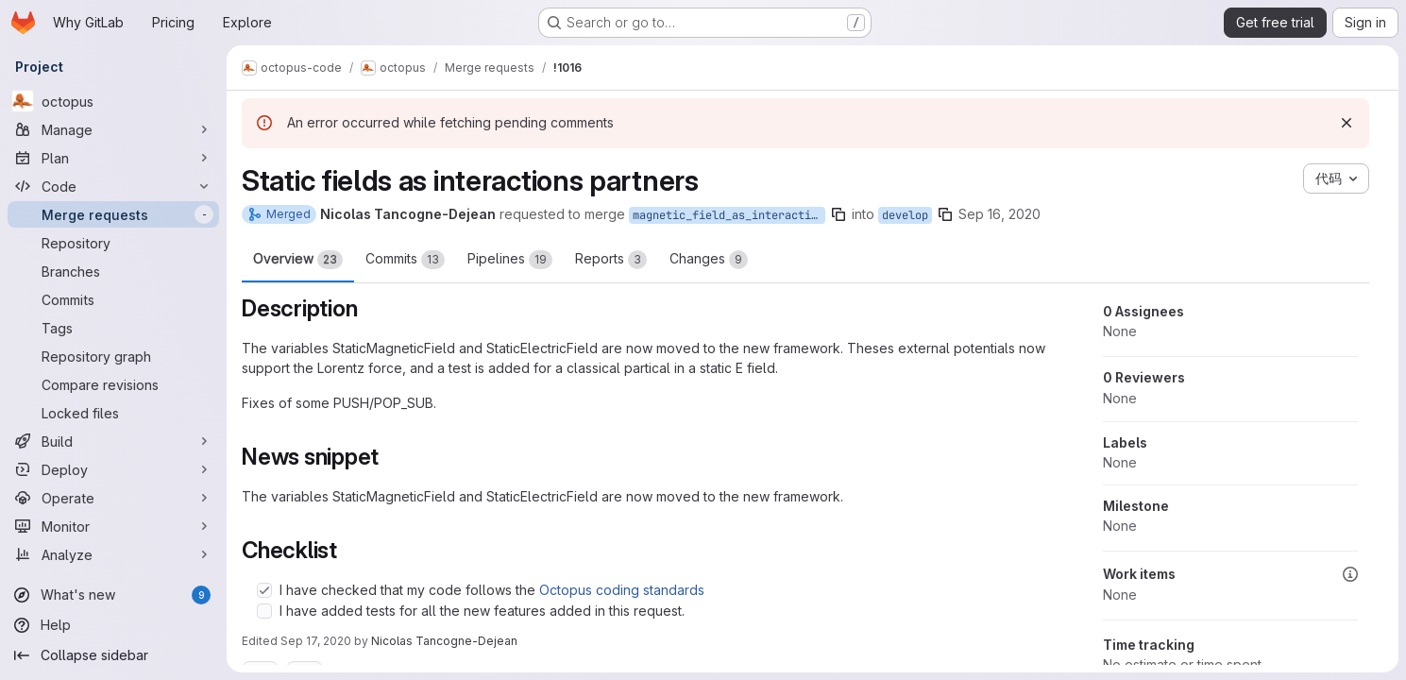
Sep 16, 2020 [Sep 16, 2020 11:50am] (999, 214)
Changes (708, 259)
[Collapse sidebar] (113, 655)
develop (905, 215)
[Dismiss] (1346, 122)
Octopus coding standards (621, 590)
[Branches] (113, 271)
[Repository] (113, 243)
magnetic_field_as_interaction (728, 215)
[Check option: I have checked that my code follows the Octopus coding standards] (264, 590)
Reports (611, 259)
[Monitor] (113, 526)
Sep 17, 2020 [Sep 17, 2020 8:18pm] (315, 641)
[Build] (113, 441)
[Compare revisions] (113, 384)
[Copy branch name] (838, 214)
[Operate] (113, 497)
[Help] (113, 625)
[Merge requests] (113, 214)
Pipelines (509, 259)
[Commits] (113, 299)
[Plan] (113, 157)
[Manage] (113, 129)
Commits (405, 259)
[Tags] (113, 327)
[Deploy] (113, 469)
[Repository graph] (113, 356)
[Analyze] (113, 554)
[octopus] (113, 101)
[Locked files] (113, 413)
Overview (298, 259)
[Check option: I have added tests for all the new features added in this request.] (264, 611)
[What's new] (113, 595)
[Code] (113, 186)
